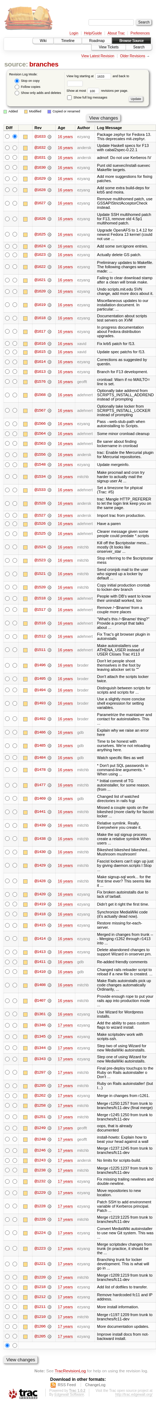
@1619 (40, 305)
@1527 (40, 516)
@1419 (40, 905)
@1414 (40, 940)
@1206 (40, 1328)
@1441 (40, 813)
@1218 (40, 1288)
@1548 (40, 465)
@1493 (40, 704)
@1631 (40, 157)
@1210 (40, 1318)
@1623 (40, 255)
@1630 (40, 167)
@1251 (40, 1118)
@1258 (40, 1106)
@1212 (40, 1298)
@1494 (40, 691)
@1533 (40, 490)
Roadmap (97, 41)
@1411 (40, 963)
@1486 (40, 733)
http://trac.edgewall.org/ (133, 1396)
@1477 (40, 786)
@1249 (40, 1129)
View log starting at (89, 76)
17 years (65, 1026)
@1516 (40, 624)
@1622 (40, 267)
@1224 (40, 1234)
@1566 (40, 424)
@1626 (40, 219)
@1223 (40, 1249)
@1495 (40, 679)
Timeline (67, 41)
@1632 (40, 147)
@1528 (40, 504)
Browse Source (131, 41)
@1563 (40, 444)
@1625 (40, 234)
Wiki (43, 41)
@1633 (40, 136)
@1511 (40, 650)
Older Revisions (132, 56)
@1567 (40, 411)
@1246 (40, 1152)
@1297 (40, 1073)
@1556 (40, 455)
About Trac (116, 33)
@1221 (40, 1265)
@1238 (40, 1171)
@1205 (40, 1338)
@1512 (40, 637)
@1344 (40, 1049)
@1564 (40, 434)
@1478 (40, 770)
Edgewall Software (69, 1396)
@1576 (40, 382)
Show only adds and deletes (38, 93)
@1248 (40, 1140)
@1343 (40, 1060)
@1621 (40, 280)
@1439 (40, 826)
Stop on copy (27, 81)
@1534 (40, 477)
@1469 (40, 799)
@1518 (40, 599)
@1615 (40, 352)
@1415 (40, 926)
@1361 (40, 1015)
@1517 (40, 610)
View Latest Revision (97, 56)
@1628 (40, 190)
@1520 (40, 588)
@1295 (40, 1087)
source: (16, 64)
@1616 (40, 343)
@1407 (40, 1002)
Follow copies (27, 87)
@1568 (40, 395)
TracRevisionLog (70, 1372)
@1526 (40, 525)
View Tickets (109, 47)
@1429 (40, 866)
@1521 (40, 574)
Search (139, 47)
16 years (65, 136)
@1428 (40, 882)
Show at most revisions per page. (97, 90)
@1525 (40, 534)
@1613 (40, 372)
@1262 (40, 1096)
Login (74, 33)
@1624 (40, 246)
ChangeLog (95, 1386)
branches (44, 64)
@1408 (40, 986)
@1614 (40, 362)
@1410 (40, 973)
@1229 (40, 1194)
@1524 (40, 548)
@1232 (40, 1183)
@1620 (40, 292)
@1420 (40, 895)
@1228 (40, 1207)
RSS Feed (67, 1386)
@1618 (40, 318)
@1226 (40, 1221)
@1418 (40, 915)
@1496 (40, 666)
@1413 (40, 953)
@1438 (40, 839)
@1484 (40, 758)
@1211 (40, 1308)
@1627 (40, 203)
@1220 (40, 1278)
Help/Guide (93, 33)
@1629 (40, 178)
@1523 (40, 561)
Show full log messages (87, 97)
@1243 (40, 1161)
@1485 (40, 746)
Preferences (140, 33)
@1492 (40, 719)
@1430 (40, 853)
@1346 (40, 1026)
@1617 (40, 332)
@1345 (40, 1037)
